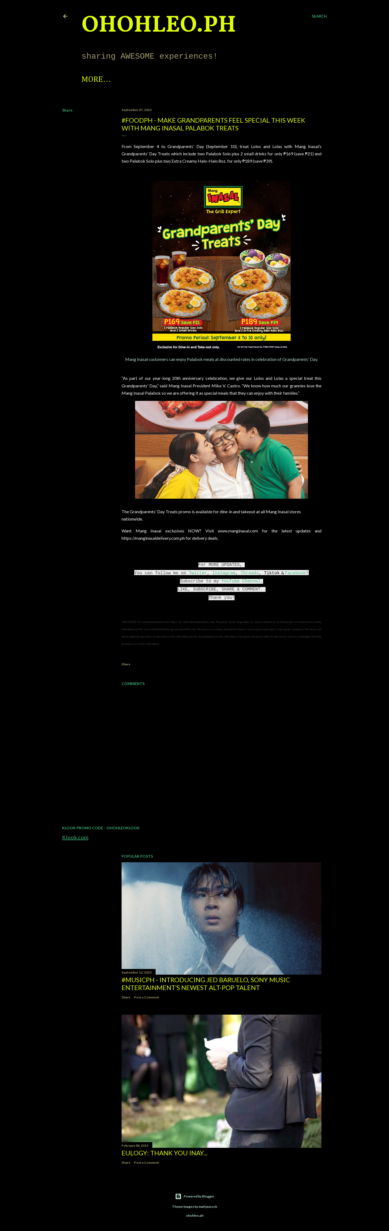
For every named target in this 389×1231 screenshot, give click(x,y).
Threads (250, 573)
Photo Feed (153, 80)
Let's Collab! (208, 80)
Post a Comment (146, 997)
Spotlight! (103, 80)
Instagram (223, 573)
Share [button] (67, 110)
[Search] (319, 16)
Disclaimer (262, 80)
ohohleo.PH (159, 26)
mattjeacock (208, 1207)
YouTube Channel (241, 581)
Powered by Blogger (194, 1196)
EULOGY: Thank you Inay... (164, 1153)
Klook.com (75, 837)
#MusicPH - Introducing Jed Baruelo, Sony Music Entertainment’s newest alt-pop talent (206, 983)
